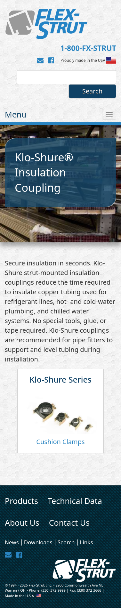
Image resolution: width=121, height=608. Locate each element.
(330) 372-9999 (53, 590)
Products (21, 500)
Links (86, 542)
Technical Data (75, 500)
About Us (22, 522)
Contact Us (69, 522)
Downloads (38, 542)
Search (66, 542)
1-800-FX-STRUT (88, 48)
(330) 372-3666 (89, 590)
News (12, 542)
